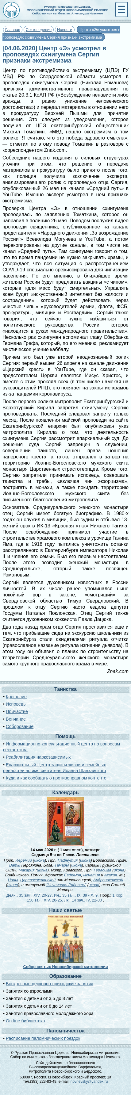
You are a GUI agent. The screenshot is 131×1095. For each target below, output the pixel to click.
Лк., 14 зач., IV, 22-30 (83, 900)
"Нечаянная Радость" (66, 885)
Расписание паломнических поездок (43, 1038)
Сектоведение (39, 29)
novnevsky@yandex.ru (89, 1081)
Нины (13, 880)
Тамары (61, 865)
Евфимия (72, 875)
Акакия (110, 875)
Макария (26, 870)
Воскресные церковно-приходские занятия (49, 983)
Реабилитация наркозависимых (38, 757)
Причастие (17, 711)
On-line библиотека (25, 1020)
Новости (64, 29)
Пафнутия (68, 860)
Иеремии (23, 860)
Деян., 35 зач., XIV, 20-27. (29, 895)
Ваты (14, 865)
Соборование (19, 726)
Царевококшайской (38, 880)
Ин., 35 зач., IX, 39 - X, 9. (76, 895)
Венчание (16, 719)
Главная (12, 29)
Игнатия (91, 875)
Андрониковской (108, 880)
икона (39, 860)
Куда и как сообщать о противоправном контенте (56, 777)
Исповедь (15, 704)
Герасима (102, 870)
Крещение (16, 696)
